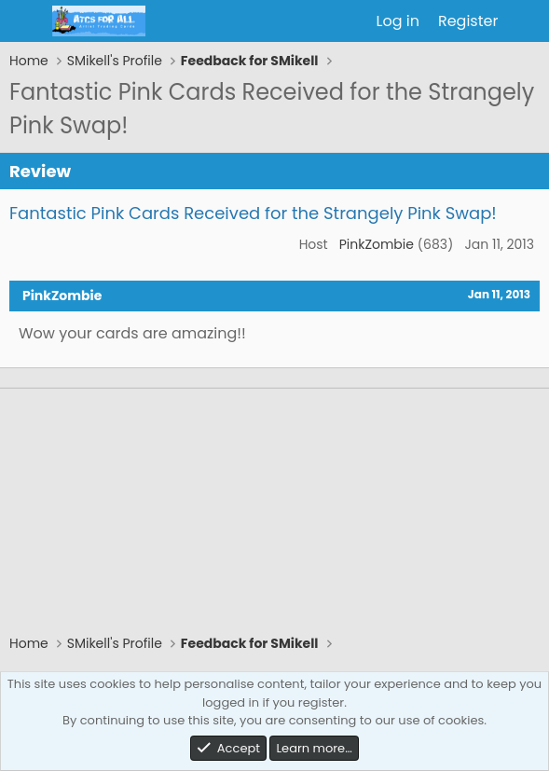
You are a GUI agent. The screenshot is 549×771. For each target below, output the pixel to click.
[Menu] (26, 21)
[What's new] (526, 21)
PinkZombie (376, 244)
